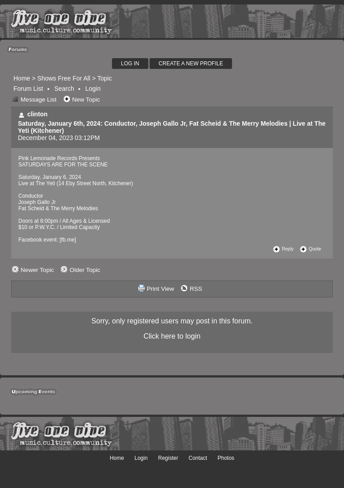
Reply (287, 248)
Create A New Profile (191, 63)
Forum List (28, 88)
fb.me (67, 240)
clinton (37, 114)
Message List (38, 99)
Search (64, 88)
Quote (315, 248)
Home (21, 78)
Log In (130, 63)
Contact (198, 458)
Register (168, 458)
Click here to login (171, 336)
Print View (160, 288)
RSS (195, 288)
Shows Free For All (63, 78)
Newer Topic (37, 270)
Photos (226, 458)
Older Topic (84, 270)
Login (92, 88)
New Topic (86, 99)
